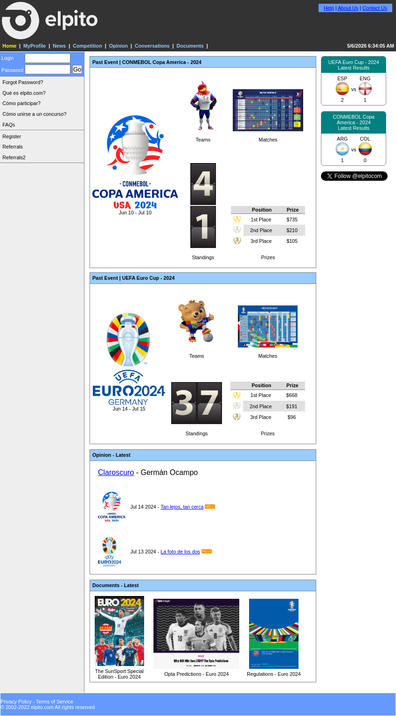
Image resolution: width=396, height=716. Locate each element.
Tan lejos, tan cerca (181, 507)
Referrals (12, 146)
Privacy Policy (16, 701)
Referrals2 (13, 157)
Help (329, 8)
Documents (189, 46)
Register (11, 136)
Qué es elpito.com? (23, 93)
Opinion (118, 46)
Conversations (152, 46)
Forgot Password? (22, 82)
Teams (203, 136)
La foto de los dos (180, 551)
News (59, 46)
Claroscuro (116, 472)
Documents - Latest (115, 585)
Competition (87, 46)
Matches (268, 136)
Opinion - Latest (111, 455)
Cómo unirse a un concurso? (34, 114)
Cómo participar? (21, 103)
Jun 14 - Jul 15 (129, 405)
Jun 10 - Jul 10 (135, 209)
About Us (348, 8)
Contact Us (374, 8)
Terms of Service (54, 701)
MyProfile (34, 46)
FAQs (8, 125)
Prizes (268, 231)
